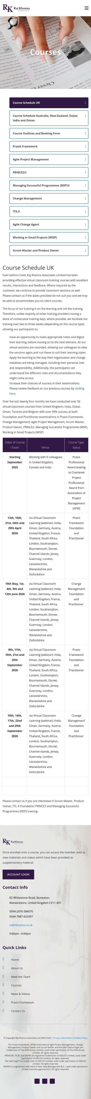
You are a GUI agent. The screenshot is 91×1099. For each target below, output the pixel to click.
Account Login (18, 874)
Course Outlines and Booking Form (36, 133)
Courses (16, 985)
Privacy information (62, 1038)
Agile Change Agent (26, 224)
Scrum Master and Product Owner (36, 250)
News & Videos (20, 994)
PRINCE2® (20, 172)
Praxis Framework (25, 146)
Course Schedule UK (26, 103)
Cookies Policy (80, 1038)
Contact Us (18, 1011)
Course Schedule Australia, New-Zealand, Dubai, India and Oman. (45, 118)
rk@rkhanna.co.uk (20, 925)
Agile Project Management (31, 159)
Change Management (27, 198)
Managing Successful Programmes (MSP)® (41, 185)
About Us (17, 968)
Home (15, 960)
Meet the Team (20, 977)
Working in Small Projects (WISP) (35, 237)
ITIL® (16, 211)
